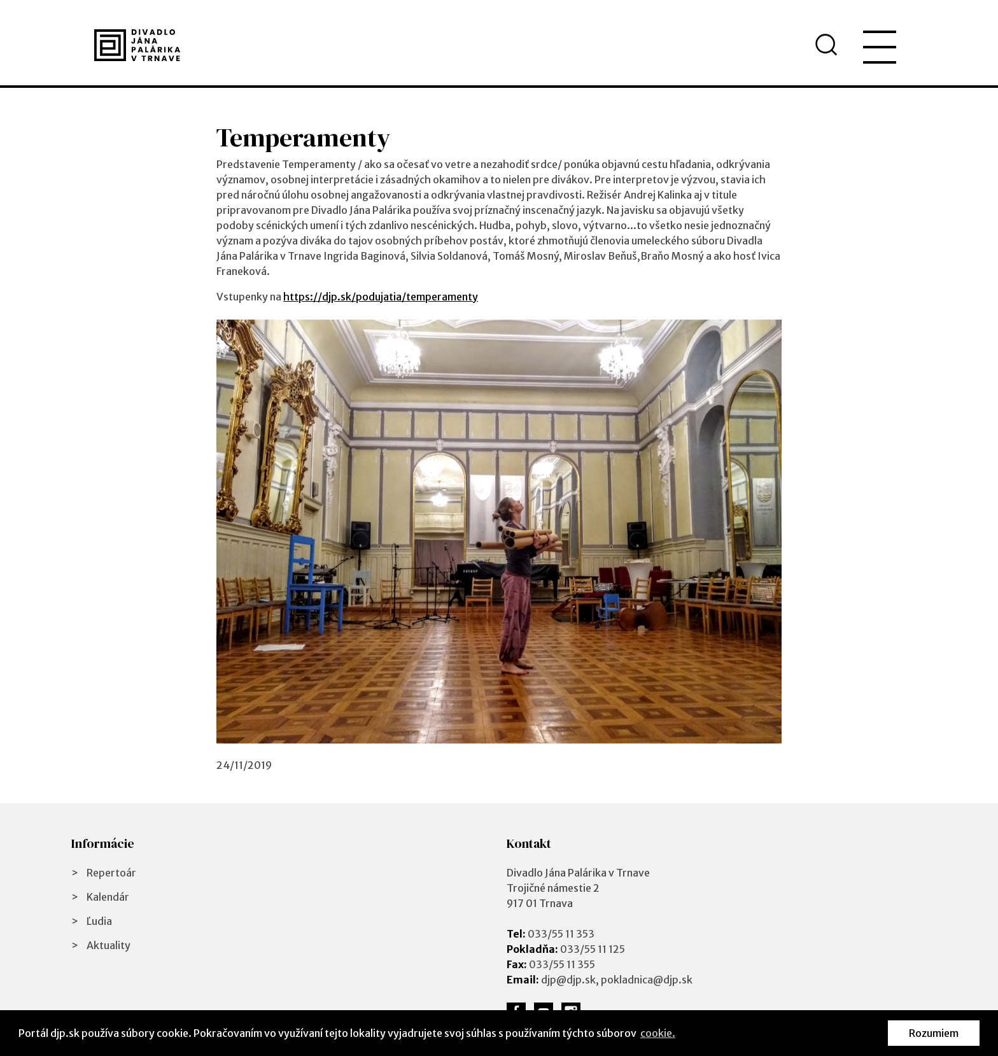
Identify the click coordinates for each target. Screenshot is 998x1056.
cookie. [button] (657, 1033)
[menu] (879, 47)
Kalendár (108, 897)
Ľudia (99, 921)
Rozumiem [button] (934, 1033)
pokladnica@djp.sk (646, 979)
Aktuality (108, 945)
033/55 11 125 (592, 949)
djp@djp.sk (568, 979)
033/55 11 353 (561, 933)
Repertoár (111, 872)
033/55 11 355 (562, 964)
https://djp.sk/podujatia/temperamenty (380, 296)
